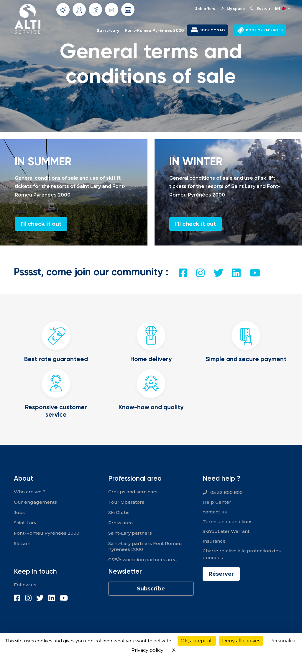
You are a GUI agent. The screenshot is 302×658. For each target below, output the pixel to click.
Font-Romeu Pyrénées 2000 (154, 30)
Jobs (19, 512)
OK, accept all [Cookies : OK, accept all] (196, 641)
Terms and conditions (227, 521)
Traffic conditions (111, 9)
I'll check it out (41, 224)
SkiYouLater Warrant (226, 531)
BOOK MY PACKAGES (264, 30)
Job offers (205, 8)
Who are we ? (29, 492)
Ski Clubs (118, 512)
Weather (63, 10)
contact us (215, 512)
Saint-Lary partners (130, 533)
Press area (120, 523)
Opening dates (128, 10)
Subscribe (151, 588)
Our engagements (35, 502)
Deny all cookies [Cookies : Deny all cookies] (241, 641)
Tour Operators (126, 502)
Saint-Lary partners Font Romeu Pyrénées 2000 (145, 546)
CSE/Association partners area (142, 559)
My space (233, 8)
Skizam (22, 543)
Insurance (214, 541)
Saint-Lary (108, 30)
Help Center (217, 502)
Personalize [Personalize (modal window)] (283, 641)
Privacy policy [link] (147, 650)
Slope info (95, 9)
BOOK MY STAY (212, 30)
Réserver (221, 574)
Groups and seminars (132, 492)
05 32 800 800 (226, 492)
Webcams (79, 10)
